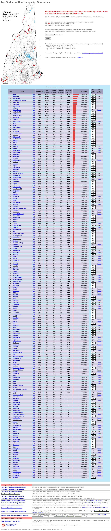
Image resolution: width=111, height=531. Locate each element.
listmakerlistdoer (17, 429)
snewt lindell (16, 468)
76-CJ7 (15, 142)
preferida (15, 164)
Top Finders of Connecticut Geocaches (12, 496)
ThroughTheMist (17, 279)
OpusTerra (16, 433)
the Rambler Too (17, 139)
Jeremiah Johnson (18, 356)
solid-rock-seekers (18, 173)
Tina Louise (16, 275)
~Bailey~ (15, 454)
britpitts (15, 125)
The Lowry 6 (16, 98)
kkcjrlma (15, 254)
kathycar (15, 287)
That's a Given (17, 121)
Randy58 (15, 400)
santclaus (15, 300)
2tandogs (15, 462)
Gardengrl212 (16, 167)
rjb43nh (15, 198)
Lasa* (14, 231)
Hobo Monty (16, 377)
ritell (14, 354)
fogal (14, 298)
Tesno (14, 383)
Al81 (14, 323)
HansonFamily (17, 110)
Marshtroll (15, 427)
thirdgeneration (17, 133)
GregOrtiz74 (16, 216)
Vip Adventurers (17, 352)
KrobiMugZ (16, 466)
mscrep (15, 258)
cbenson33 (16, 398)
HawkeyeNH (16, 404)
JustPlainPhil (16, 418)
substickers (16, 117)
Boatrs (14, 256)
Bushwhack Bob (17, 246)
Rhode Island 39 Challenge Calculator (12, 505)
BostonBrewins (17, 150)
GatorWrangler (17, 281)
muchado (15, 437)
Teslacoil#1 (16, 306)
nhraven (15, 387)
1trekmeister (16, 360)
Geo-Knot (15, 335)
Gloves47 (15, 148)
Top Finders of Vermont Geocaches (11, 491)
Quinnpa (15, 146)
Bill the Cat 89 (17, 112)
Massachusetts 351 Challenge (93, 503)
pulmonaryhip (17, 229)
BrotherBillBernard (18, 214)
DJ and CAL (16, 475)
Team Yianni (16, 250)
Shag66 (15, 289)
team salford (16, 106)
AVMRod (15, 194)
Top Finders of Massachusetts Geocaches (13, 487)
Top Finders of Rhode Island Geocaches (12, 489)
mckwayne (16, 379)
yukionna (15, 171)
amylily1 (15, 221)
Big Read (15, 119)
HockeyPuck (16, 449)
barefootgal (16, 131)
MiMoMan (15, 477)
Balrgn (14, 200)
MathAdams (16, 350)
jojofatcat (15, 135)
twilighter (80, 57)
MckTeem (15, 293)
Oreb (14, 447)
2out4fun (15, 162)
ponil (14, 123)
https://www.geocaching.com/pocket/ (92, 53)
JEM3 (14, 94)
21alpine (15, 271)
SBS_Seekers (16, 202)
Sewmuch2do (16, 152)
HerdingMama (17, 177)
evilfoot (15, 185)
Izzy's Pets (16, 304)
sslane (14, 327)
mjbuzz (15, 308)
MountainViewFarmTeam (20, 389)
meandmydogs (17, 127)
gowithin (15, 114)
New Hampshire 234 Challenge (94, 500)
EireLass (15, 423)
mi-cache (15, 435)
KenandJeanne (17, 358)
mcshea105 (16, 252)
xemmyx (15, 431)
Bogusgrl (15, 339)
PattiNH (15, 248)
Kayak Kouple (17, 225)
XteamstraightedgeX (18, 243)
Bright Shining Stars (18, 414)
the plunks (16, 237)
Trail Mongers (16, 160)
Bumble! (15, 310)
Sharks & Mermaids (18, 416)
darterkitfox (16, 196)
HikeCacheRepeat (18, 412)
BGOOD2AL (16, 373)
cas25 (14, 144)
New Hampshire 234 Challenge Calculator (13, 500)
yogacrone (16, 364)
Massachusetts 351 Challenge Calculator (13, 503)
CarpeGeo (15, 318)
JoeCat (15, 391)
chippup (15, 450)
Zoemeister (16, 212)
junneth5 (15, 372)
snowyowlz (16, 441)
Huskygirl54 (16, 181)
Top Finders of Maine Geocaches (10, 494)
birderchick (16, 273)
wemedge (15, 266)
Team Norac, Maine (18, 368)
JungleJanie (16, 460)
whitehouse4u (17, 443)
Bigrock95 (15, 302)
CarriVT (15, 316)
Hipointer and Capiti (18, 233)
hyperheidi (16, 331)
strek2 (14, 192)
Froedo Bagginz (17, 235)
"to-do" (99, 110)
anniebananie (16, 439)
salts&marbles (17, 187)
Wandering (16, 156)
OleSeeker (16, 206)
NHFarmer (15, 452)
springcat (15, 296)
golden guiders (17, 425)
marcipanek (16, 291)
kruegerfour (16, 191)
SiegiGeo (15, 241)
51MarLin (15, 227)
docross (15, 183)
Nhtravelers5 (16, 137)
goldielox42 (16, 474)
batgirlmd (15, 262)
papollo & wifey (17, 314)
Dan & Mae (16, 325)
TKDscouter (16, 408)
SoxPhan (15, 366)
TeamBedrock (16, 472)
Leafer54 (15, 244)
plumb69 (15, 294)
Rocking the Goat (18, 395)
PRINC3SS (16, 104)
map (34, 94)
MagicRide (16, 102)
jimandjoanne (16, 329)
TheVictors (16, 343)
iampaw (15, 321)
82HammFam (16, 283)
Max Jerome (16, 410)
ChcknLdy (15, 210)
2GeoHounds (16, 154)
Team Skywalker (17, 115)
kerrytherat (16, 285)
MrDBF (15, 129)
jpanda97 (15, 219)
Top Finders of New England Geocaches (12, 498)
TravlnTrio (15, 406)
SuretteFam (16, 260)
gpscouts (15, 268)
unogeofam (16, 345)
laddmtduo (16, 169)
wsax (14, 375)
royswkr (15, 362)
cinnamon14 (16, 217)
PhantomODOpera (18, 370)
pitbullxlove (16, 445)
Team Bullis (16, 96)
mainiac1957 (16, 337)
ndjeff (14, 393)
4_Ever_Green (17, 341)
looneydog (16, 458)
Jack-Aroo (16, 397)
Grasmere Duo (17, 239)
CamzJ (15, 223)
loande (15, 470)
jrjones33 (15, 264)
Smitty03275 (16, 175)
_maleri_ (15, 456)
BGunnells (16, 312)
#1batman (15, 179)
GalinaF (15, 348)
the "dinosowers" (18, 277)
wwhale (15, 320)
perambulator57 (17, 189)
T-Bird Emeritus (17, 420)
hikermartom (16, 402)
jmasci (14, 381)
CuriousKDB (16, 333)
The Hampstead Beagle (19, 208)
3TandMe (15, 346)
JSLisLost (15, 204)
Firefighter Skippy (18, 385)
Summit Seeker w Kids (19, 100)
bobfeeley (15, 464)
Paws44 (15, 422)
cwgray (15, 165)
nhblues (15, 140)
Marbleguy (16, 269)
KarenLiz (15, 158)
